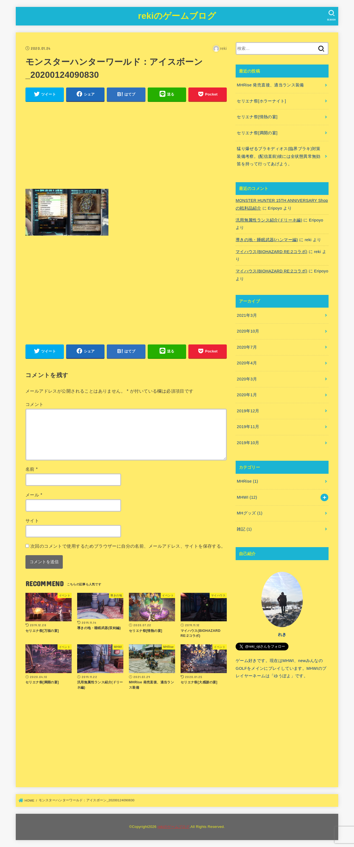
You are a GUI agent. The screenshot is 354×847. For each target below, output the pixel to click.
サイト (32, 520)
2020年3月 (247, 379)
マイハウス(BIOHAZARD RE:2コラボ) (271, 251)
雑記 (244, 529)
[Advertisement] (126, 145)
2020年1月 (247, 395)
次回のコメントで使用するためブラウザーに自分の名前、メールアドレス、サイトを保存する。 (128, 546)
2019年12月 (248, 411)
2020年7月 (247, 347)
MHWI (247, 497)
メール (33, 494)
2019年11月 (248, 426)
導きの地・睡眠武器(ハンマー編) (267, 240)
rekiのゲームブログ (177, 16)
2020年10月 (248, 331)
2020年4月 (247, 363)
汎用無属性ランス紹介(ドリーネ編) (269, 220)
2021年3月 (247, 315)
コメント (34, 404)
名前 (31, 469)
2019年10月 (248, 443)
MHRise (247, 481)
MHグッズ (249, 513)
